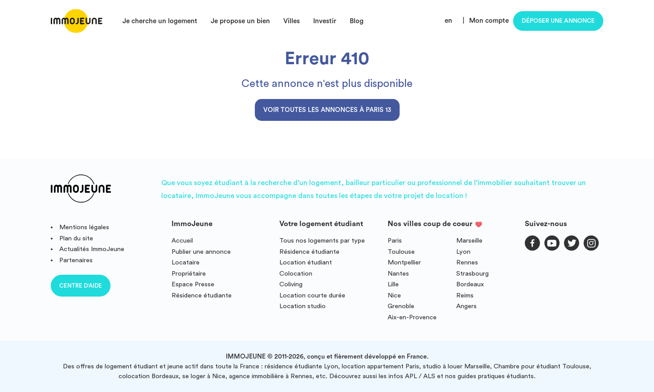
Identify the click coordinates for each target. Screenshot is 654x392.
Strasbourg (472, 273)
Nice (394, 295)
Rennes (467, 262)
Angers (466, 306)
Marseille (469, 240)
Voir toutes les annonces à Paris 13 (327, 110)
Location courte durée (312, 295)
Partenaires (76, 260)
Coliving (290, 284)
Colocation (295, 273)
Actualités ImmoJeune (91, 249)
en (448, 20)
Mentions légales (84, 227)
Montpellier (404, 262)
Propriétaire (189, 273)
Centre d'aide (80, 286)
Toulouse (401, 251)
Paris (395, 240)
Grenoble (401, 306)
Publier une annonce (201, 251)
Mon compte (489, 20)
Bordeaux (470, 284)
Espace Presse (193, 284)
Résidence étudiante (202, 295)
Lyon (463, 251)
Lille (393, 284)
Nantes (398, 273)
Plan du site (76, 238)
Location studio (302, 306)
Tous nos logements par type (322, 240)
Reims (465, 295)
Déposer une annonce (558, 21)
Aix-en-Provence (412, 317)
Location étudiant (305, 262)
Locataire (186, 262)
